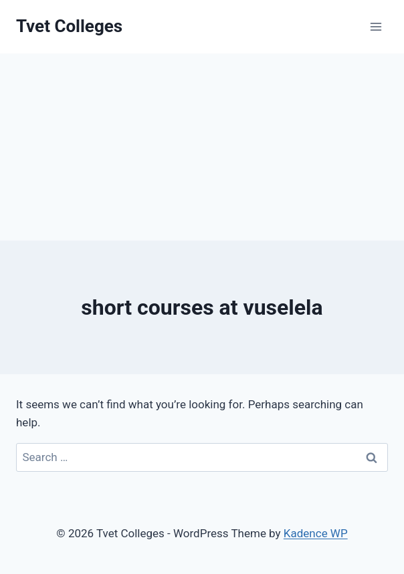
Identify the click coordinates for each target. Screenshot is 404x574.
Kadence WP (316, 533)
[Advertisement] (202, 147)
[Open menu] (375, 26)
